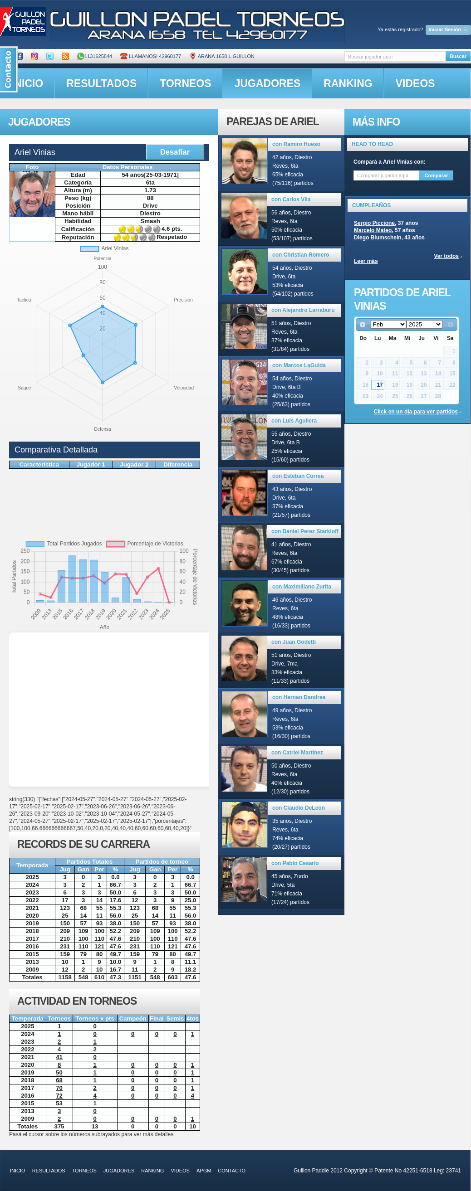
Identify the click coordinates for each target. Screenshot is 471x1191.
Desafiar (175, 152)
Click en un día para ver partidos (416, 411)
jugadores (268, 83)
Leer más (366, 261)
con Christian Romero (300, 255)
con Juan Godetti (293, 642)
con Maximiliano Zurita (301, 586)
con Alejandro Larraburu (303, 310)
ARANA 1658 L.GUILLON (222, 56)
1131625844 (94, 56)
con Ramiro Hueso (296, 144)
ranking (348, 83)
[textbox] (395, 56)
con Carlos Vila (290, 199)
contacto (231, 1170)
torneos (185, 83)
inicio (17, 1170)
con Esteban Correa (298, 476)
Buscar (458, 56)
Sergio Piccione (374, 223)
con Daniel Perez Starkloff (305, 531)
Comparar (436, 175)
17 (380, 385)
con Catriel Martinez (297, 752)
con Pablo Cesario (295, 863)
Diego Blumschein (378, 237)
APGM (203, 1170)
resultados (101, 83)
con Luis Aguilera (294, 421)
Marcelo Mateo (373, 230)
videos (415, 83)
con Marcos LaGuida (299, 365)
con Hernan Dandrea (298, 697)
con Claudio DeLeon (298, 808)
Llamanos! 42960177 (150, 56)
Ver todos (446, 256)
